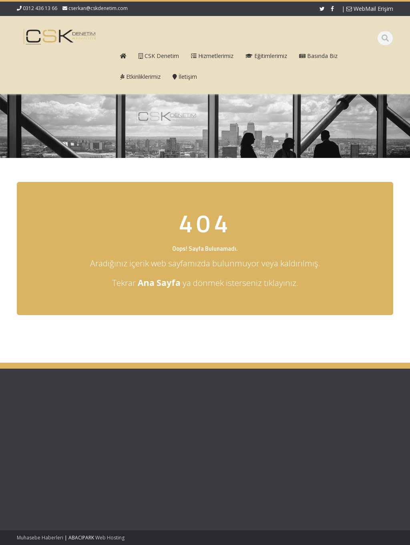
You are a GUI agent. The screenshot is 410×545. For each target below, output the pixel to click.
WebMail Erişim (369, 8)
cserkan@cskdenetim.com (98, 8)
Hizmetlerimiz (237, 427)
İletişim (229, 442)
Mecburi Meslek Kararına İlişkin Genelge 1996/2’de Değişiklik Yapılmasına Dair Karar (49, 488)
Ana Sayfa (233, 413)
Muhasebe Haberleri (40, 537)
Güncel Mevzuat (241, 435)
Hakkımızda (235, 420)
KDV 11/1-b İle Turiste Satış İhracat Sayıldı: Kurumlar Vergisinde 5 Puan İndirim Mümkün (49, 451)
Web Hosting (110, 537)
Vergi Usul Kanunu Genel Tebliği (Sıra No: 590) (47, 420)
